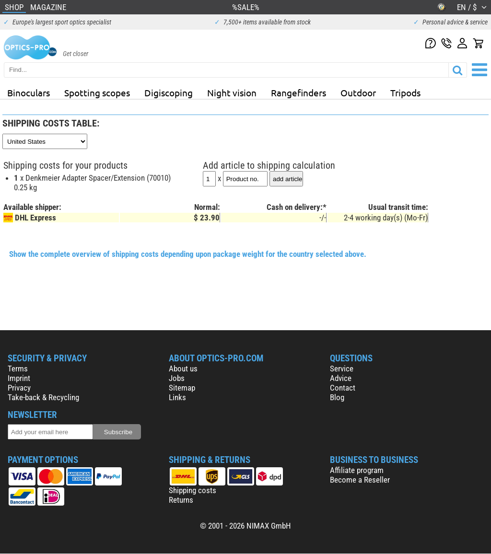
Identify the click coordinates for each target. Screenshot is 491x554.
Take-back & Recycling (43, 397)
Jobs (177, 378)
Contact (342, 387)
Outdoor (358, 92)
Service (341, 368)
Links (177, 397)
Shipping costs (192, 490)
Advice (340, 378)
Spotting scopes (97, 92)
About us (183, 368)
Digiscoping (168, 92)
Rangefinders (298, 92)
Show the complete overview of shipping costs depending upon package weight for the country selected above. (187, 254)
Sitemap (182, 387)
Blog (337, 397)
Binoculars (28, 92)
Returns (181, 500)
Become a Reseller (360, 480)
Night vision (232, 92)
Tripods (405, 92)
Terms (18, 368)
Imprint (19, 378)
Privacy (19, 387)
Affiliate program (357, 470)
